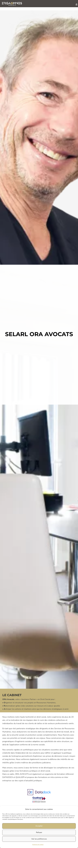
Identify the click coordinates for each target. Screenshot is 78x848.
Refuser (39, 832)
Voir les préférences (39, 839)
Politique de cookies (37, 844)
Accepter (39, 826)
